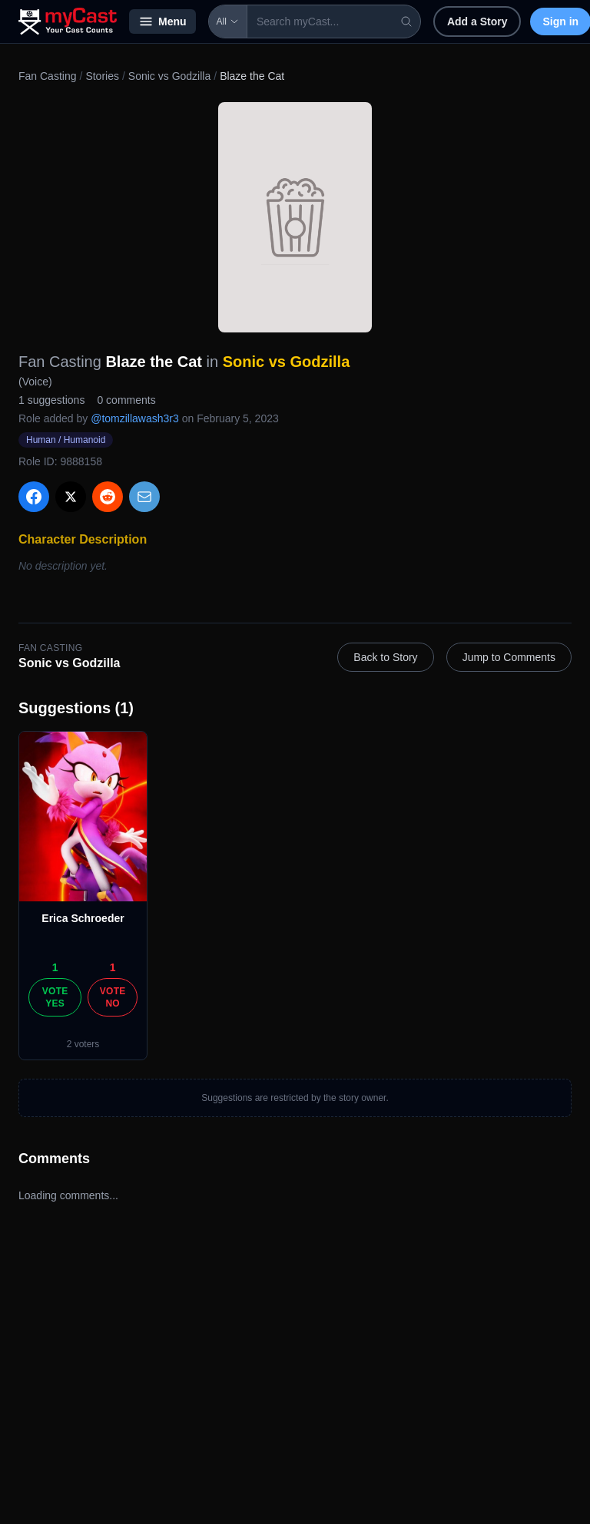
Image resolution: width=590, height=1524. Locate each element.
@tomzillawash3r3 (135, 418)
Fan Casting (47, 76)
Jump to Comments (508, 657)
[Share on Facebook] (33, 496)
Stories (102, 76)
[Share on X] (70, 496)
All (228, 21)
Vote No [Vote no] (113, 997)
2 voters (83, 1044)
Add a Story (477, 21)
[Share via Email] (144, 496)
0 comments (126, 400)
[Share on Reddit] (107, 496)
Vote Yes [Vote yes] (55, 997)
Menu (162, 21)
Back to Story (385, 657)
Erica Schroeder (82, 918)
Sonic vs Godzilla (169, 76)
